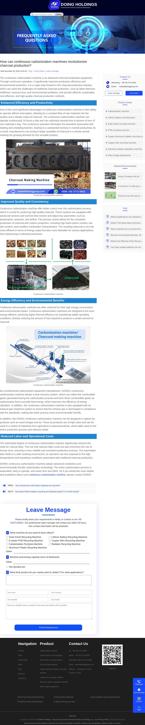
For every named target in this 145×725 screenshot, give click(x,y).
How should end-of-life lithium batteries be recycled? (37, 486)
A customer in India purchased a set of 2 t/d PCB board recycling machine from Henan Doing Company (130, 186)
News (20, 665)
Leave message (52, 71)
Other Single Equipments (118, 155)
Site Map (72, 716)
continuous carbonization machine (47, 474)
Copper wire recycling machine (121, 143)
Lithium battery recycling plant (120, 117)
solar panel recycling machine (30, 697)
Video (20, 655)
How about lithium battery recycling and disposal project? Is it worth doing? (47, 492)
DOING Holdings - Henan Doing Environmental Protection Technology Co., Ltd (67, 720)
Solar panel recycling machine (120, 124)
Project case (22, 660)
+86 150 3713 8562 (128, 83)
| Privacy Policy (103, 720)
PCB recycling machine (117, 130)
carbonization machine (64, 697)
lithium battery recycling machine (105, 697)
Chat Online (39, 71)
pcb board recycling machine (30, 702)
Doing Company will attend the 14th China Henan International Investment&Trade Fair (130, 176)
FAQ (30, 71)
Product (21, 651)
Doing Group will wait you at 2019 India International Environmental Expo (130, 196)
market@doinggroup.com (128, 86)
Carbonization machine (117, 111)
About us (21, 674)
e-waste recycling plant (64, 702)
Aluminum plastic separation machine (124, 149)
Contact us (22, 678)
